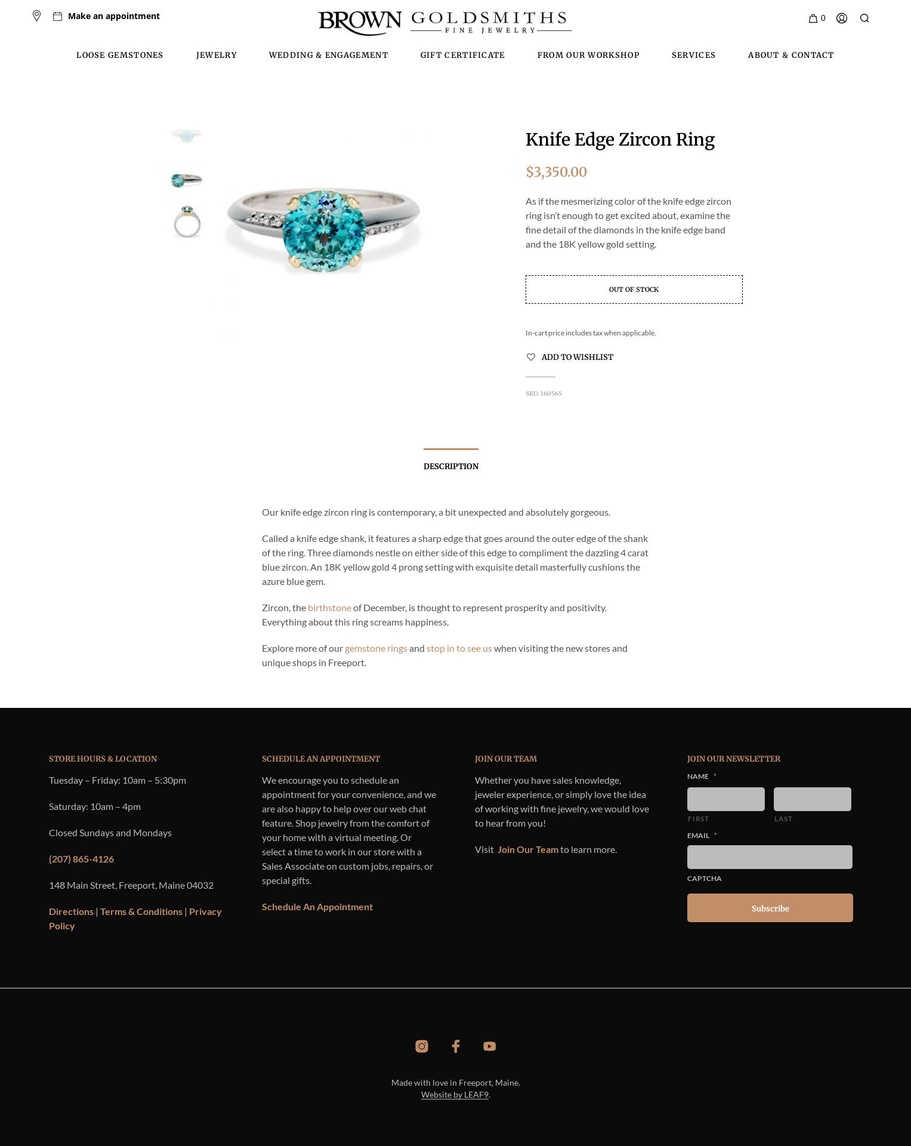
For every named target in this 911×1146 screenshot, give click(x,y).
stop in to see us (459, 648)
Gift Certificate (463, 55)
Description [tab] (451, 466)
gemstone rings (376, 648)
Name (702, 776)
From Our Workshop (589, 55)
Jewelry (216, 55)
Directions (71, 911)
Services (694, 55)
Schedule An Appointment (317, 906)
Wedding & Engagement (328, 55)
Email (702, 835)
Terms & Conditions (141, 911)
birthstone (329, 607)
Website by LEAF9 (455, 1094)
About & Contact (791, 55)
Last (783, 818)
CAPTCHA (704, 878)
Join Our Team (528, 849)
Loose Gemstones (120, 55)
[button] (816, 18)
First (698, 818)
